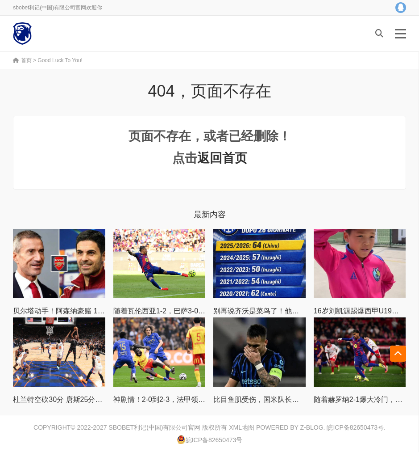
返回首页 (222, 158)
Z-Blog (311, 427)
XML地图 (241, 427)
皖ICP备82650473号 (355, 427)
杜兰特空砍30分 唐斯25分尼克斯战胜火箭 (79, 399)
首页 (22, 60)
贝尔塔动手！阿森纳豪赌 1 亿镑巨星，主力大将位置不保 (102, 311)
